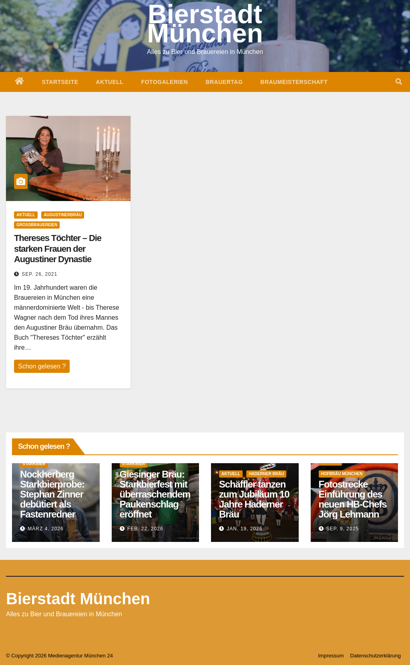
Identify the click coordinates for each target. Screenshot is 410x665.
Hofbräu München (342, 474)
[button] (399, 81)
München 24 (98, 656)
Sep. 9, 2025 (342, 529)
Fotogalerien (164, 82)
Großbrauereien (36, 225)
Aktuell (110, 82)
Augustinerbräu (63, 215)
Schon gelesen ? (42, 366)
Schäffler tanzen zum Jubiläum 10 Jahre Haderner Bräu (254, 499)
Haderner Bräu (266, 474)
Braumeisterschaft (294, 82)
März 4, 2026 (45, 529)
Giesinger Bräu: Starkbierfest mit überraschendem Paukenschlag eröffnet (155, 494)
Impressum (331, 656)
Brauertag (224, 82)
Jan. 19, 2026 (244, 529)
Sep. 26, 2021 (39, 274)
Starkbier (34, 464)
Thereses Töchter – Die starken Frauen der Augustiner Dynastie (57, 248)
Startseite (60, 82)
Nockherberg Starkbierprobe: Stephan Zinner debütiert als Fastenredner (52, 494)
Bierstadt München (78, 598)
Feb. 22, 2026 (145, 529)
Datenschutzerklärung (375, 656)
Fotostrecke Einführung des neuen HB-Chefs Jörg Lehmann (353, 499)
